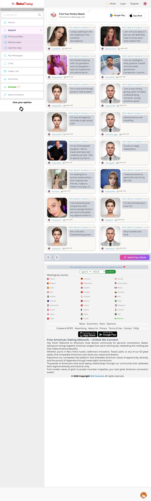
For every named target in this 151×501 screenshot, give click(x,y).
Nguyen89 (110, 106)
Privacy (103, 451)
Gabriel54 (56, 185)
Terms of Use (115, 451)
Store (102, 447)
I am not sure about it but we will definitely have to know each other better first (135, 36)
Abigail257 (57, 106)
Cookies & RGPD (64, 451)
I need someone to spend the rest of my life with (134, 200)
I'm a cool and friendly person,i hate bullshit (81, 90)
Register (135, 3)
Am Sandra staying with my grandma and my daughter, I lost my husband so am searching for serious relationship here (80, 67)
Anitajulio (56, 294)
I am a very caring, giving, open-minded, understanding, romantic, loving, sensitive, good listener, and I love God (135, 95)
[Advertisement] (97, 15)
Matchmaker (12, 42)
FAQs (136, 451)
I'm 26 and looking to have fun (134, 250)
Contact (128, 451)
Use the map (12, 47)
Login (123, 3)
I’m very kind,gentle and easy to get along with (81, 143)
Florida (92, 27)
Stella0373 (57, 157)
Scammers (92, 447)
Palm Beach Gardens (79, 27)
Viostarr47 (56, 265)
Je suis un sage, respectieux (131, 170)
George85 (110, 185)
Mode (111, 3)
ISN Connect (97, 499)
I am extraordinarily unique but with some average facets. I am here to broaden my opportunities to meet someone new (81, 255)
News (82, 447)
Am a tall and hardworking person (80, 278)
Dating (22, 3)
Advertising (81, 451)
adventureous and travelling (133, 141)
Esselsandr (57, 77)
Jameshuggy (111, 157)
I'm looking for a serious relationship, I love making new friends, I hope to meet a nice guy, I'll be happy (81, 204)
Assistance (143, 495)
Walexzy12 (110, 294)
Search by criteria (134, 302)
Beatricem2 (110, 49)
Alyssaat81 (110, 214)
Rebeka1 (109, 265)
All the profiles (13, 36)
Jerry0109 (109, 77)
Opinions (111, 447)
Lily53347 (56, 49)
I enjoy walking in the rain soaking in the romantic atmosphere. (81, 36)
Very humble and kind (132, 278)
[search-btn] (39, 14)
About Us (93, 451)
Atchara (55, 214)
